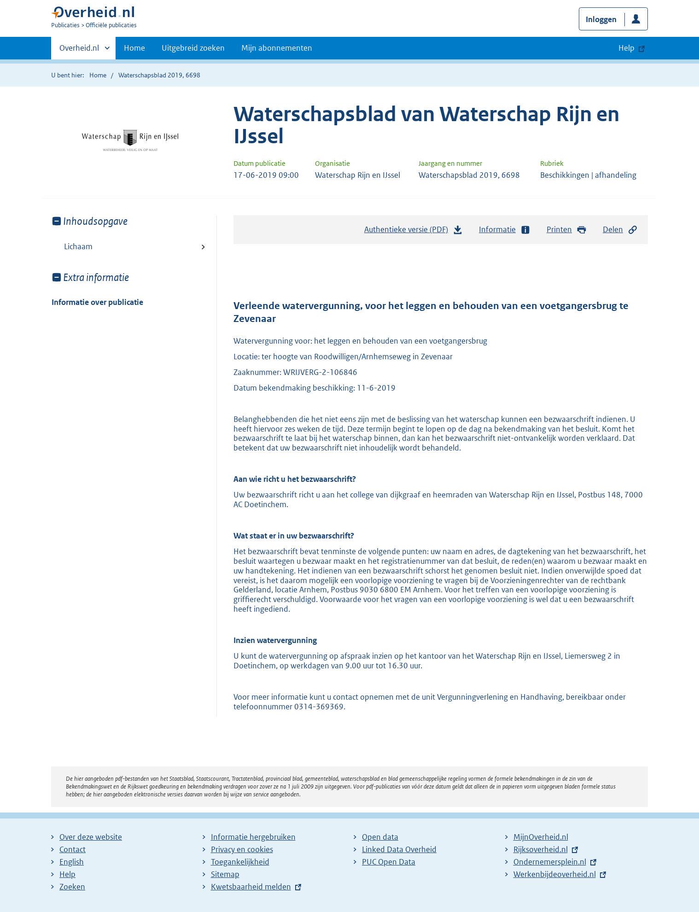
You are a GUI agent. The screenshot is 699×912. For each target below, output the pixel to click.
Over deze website (90, 837)
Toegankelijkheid (240, 862)
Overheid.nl (79, 50)
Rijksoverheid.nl (540, 849)
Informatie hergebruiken (253, 837)
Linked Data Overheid (399, 849)
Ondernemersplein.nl (549, 862)
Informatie (504, 229)
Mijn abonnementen (276, 48)
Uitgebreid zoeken (193, 48)
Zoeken (72, 887)
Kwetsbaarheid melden (251, 887)
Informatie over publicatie (97, 302)
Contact (72, 849)
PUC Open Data (388, 862)
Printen (567, 229)
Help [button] (626, 48)
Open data (380, 837)
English (71, 862)
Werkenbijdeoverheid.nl (554, 874)
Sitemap (225, 874)
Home (134, 48)
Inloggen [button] (601, 19)
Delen (620, 229)
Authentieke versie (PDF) (413, 231)
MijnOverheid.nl (540, 837)
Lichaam (78, 246)
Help (67, 874)
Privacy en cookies (242, 849)
